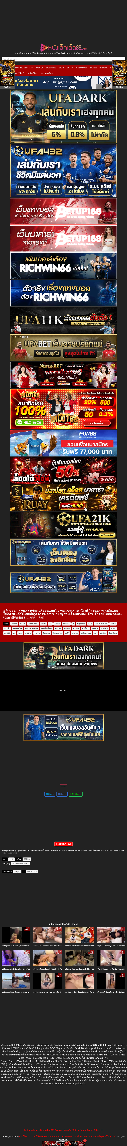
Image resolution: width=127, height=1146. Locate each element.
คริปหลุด (76, 628)
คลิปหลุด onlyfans (31, 628)
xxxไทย (7, 633)
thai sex (37, 633)
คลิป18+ (67, 628)
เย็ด (50, 624)
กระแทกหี (104, 628)
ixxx (95, 633)
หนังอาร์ (93, 68)
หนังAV (70, 68)
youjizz (113, 628)
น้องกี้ (90, 624)
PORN (14, 864)
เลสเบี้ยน (49, 73)
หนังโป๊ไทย (32, 73)
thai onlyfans (57, 633)
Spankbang (113, 633)
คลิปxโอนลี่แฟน (46, 628)
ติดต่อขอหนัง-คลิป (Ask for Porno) (70, 1130)
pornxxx (75, 633)
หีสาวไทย (66, 624)
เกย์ (41, 73)
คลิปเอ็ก (7, 628)
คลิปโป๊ (61, 68)
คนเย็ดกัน (85, 628)
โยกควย (14, 624)
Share (50, 794)
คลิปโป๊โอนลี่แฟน (101, 624)
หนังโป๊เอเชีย (20, 73)
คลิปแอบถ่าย (51, 68)
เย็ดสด (43, 624)
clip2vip (103, 633)
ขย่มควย (95, 628)
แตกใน (22, 624)
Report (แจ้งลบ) (63, 844)
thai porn (46, 633)
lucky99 (17, 872)
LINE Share (75, 794)
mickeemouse (86, 633)
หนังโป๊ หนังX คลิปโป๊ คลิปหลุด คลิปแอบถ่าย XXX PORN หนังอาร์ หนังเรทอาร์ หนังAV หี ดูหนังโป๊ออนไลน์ (67, 1136)
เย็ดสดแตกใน (33, 624)
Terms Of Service (95, 1130)
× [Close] (84, 1141)
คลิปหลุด (39, 68)
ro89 (67, 633)
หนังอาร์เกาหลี (81, 68)
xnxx (20, 633)
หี (73, 624)
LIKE (63, 786)
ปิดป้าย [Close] (7, 87)
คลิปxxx (58, 628)
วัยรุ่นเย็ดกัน (81, 624)
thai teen (28, 633)
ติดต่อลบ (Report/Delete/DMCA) (39, 1130)
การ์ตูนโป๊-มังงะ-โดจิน (24, 68)
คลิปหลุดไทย (17, 628)
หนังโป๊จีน (103, 68)
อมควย (57, 624)
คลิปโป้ (113, 624)
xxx (14, 633)
